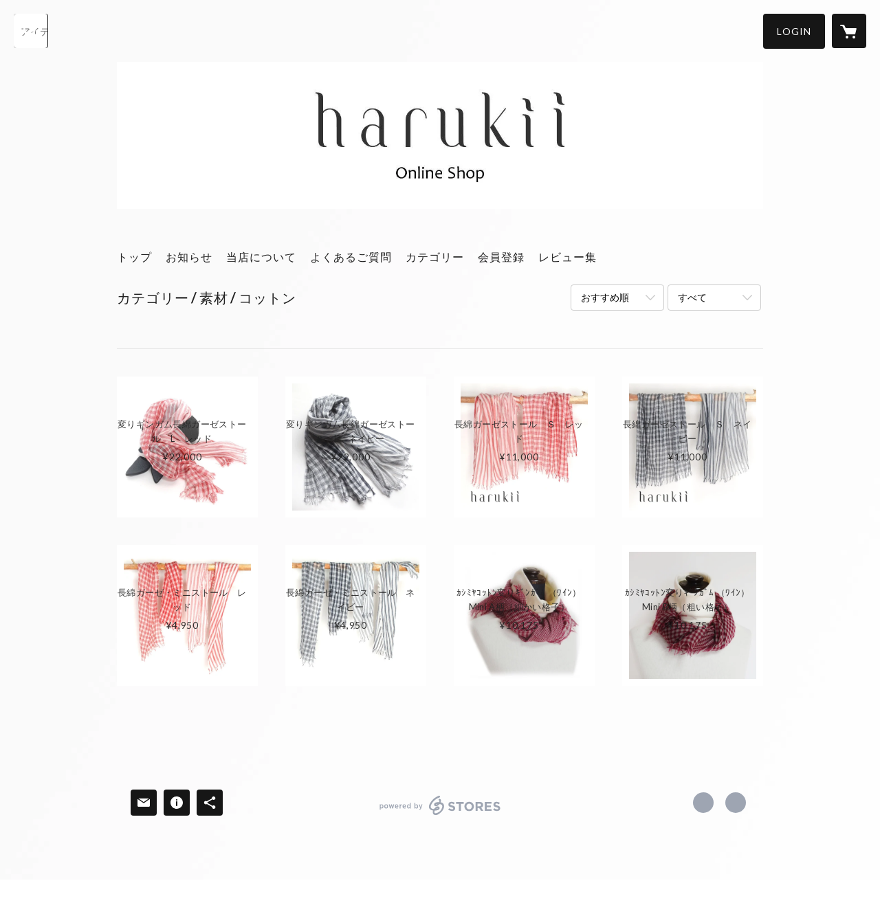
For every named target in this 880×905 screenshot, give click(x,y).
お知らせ (189, 256)
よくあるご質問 (351, 256)
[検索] (31, 31)
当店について (261, 256)
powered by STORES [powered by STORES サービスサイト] (440, 814)
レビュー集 (567, 256)
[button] (794, 31)
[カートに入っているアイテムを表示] (849, 31)
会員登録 (501, 256)
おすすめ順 (605, 297)
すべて (692, 297)
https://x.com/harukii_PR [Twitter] (703, 802)
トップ (134, 256)
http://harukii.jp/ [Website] (735, 802)
